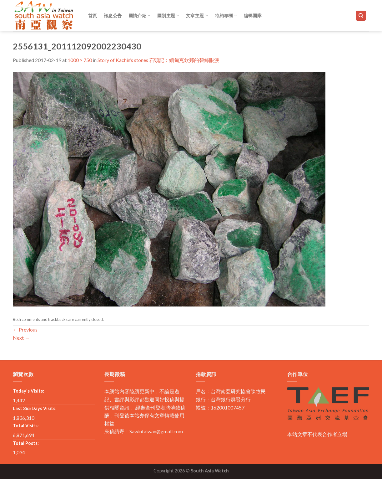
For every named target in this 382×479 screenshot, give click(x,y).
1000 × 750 (80, 60)
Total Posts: (26, 443)
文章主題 (197, 15)
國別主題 (168, 15)
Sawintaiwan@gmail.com (156, 431)
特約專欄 (226, 15)
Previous (25, 329)
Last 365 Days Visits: (35, 408)
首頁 (92, 15)
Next (21, 338)
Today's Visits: (28, 391)
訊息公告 (113, 15)
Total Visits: (26, 425)
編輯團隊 (253, 15)
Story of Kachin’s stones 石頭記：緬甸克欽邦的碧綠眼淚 (158, 60)
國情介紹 (139, 15)
